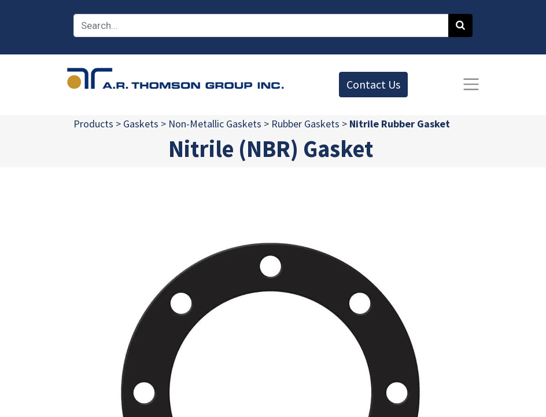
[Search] (460, 25)
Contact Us (373, 84)
